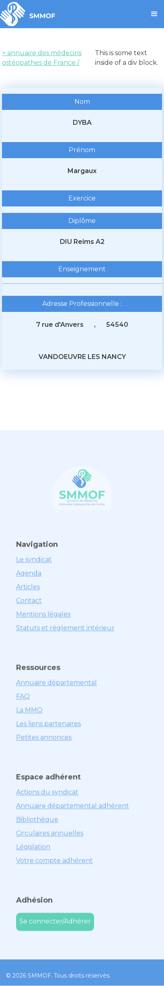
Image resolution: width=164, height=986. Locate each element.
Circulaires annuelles (49, 837)
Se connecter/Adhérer (55, 926)
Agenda (28, 577)
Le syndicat (34, 563)
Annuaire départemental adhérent (72, 810)
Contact (29, 605)
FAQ (23, 700)
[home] (27, 14)
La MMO (29, 714)
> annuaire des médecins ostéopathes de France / (42, 57)
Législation (33, 851)
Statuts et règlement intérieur (65, 632)
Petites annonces (44, 741)
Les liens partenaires (48, 728)
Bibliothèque (37, 823)
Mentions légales (43, 618)
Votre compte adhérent (54, 864)
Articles (28, 591)
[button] (154, 14)
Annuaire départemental (56, 687)
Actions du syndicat (47, 796)
